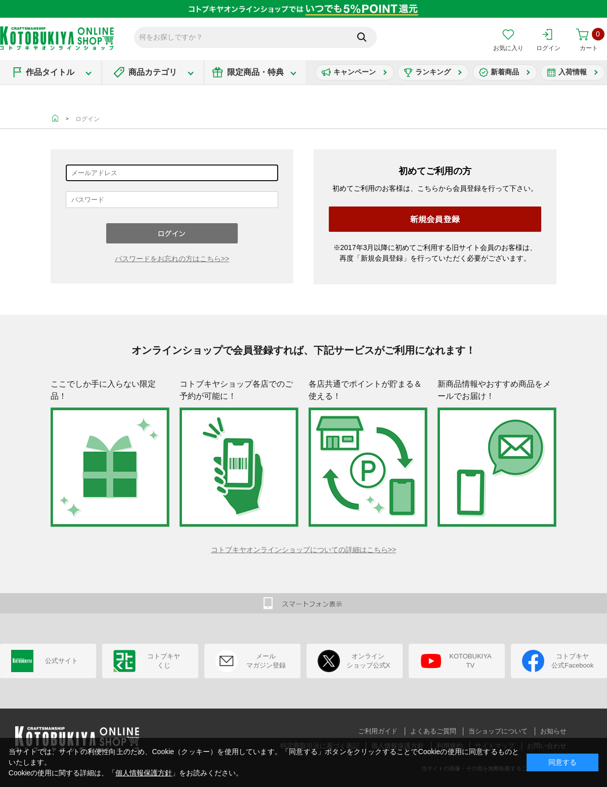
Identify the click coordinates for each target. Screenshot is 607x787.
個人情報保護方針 (143, 773)
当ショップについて (498, 731)
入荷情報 (572, 72)
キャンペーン (354, 72)
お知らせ (553, 731)
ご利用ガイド (378, 731)
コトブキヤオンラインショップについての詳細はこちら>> (303, 550)
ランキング (433, 72)
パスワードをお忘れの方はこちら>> (172, 259)
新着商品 (505, 72)
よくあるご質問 (433, 731)
